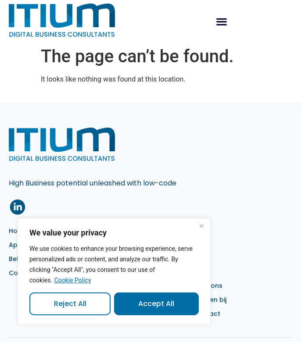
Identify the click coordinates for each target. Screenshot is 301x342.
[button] (221, 21)
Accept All (157, 304)
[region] (114, 271)
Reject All (70, 304)
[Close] (201, 226)
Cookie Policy (72, 280)
